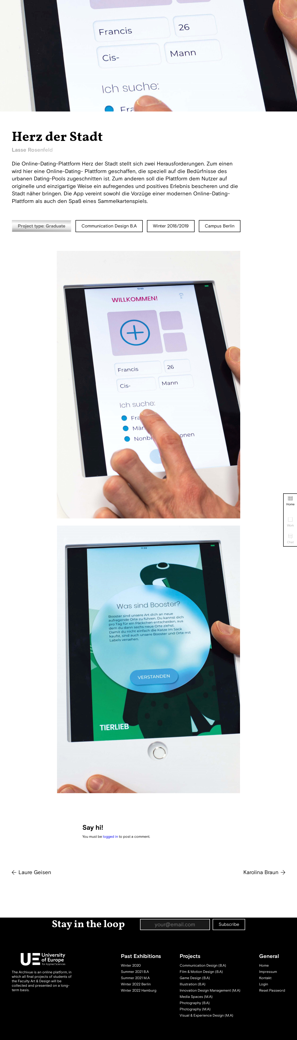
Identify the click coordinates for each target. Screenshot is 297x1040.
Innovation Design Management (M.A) (210, 990)
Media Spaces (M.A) (196, 997)
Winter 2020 (131, 965)
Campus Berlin (219, 226)
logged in (110, 836)
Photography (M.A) (195, 1009)
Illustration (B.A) (192, 984)
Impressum (268, 972)
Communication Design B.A (109, 226)
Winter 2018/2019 (171, 226)
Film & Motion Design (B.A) (201, 972)
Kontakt (265, 978)
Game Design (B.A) (195, 978)
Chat (290, 539)
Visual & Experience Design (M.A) (206, 1015)
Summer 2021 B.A (135, 972)
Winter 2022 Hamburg (138, 990)
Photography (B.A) (195, 1003)
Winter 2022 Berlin (136, 984)
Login (263, 984)
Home (290, 501)
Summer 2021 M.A (135, 978)
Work (290, 522)
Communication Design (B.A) (203, 965)
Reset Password (272, 990)
